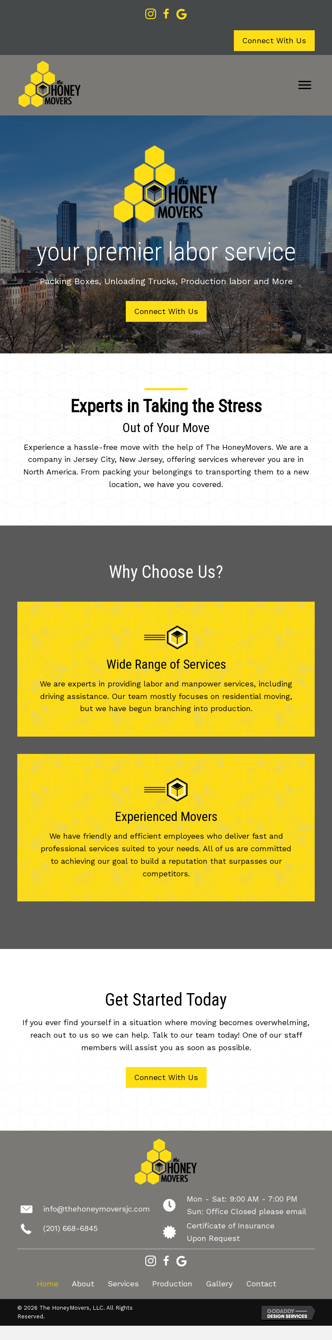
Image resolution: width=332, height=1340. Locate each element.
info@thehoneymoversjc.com (96, 1209)
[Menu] (305, 85)
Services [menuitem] (123, 1284)
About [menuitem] (83, 1284)
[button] (274, 40)
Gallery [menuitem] (219, 1284)
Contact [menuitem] (261, 1284)
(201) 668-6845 (71, 1229)
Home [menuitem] (47, 1284)
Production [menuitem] (172, 1284)
